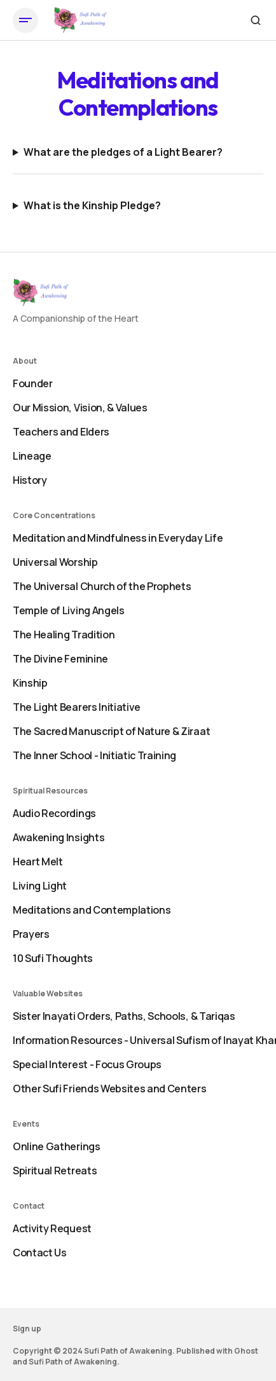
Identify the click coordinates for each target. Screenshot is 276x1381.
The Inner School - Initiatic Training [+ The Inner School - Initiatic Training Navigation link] (94, 755)
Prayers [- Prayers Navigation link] (31, 934)
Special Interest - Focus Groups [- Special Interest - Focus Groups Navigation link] (87, 1064)
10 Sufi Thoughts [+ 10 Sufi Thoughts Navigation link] (53, 958)
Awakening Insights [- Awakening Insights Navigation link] (58, 837)
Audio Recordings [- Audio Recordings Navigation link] (54, 813)
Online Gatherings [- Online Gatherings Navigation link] (56, 1146)
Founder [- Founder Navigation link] (33, 383)
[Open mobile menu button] (25, 20)
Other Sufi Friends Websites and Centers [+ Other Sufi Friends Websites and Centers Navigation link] (110, 1089)
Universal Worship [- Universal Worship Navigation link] (55, 562)
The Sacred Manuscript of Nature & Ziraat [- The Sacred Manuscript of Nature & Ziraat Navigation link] (111, 731)
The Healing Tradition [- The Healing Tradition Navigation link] (63, 635)
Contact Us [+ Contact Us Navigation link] (40, 1253)
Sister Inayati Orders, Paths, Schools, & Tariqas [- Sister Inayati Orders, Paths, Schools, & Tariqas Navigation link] (124, 1016)
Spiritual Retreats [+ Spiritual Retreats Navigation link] (55, 1171)
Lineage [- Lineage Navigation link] (32, 456)
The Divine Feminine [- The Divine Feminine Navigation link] (60, 659)
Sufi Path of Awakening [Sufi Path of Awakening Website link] (73, 1361)
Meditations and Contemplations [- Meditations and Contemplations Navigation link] (91, 910)
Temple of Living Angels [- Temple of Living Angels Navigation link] (69, 610)
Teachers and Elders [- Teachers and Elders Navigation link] (61, 432)
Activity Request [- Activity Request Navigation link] (52, 1228)
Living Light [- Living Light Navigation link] (40, 886)
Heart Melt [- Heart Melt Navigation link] (38, 862)
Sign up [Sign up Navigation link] (27, 1328)
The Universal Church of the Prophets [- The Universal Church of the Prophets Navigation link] (102, 586)
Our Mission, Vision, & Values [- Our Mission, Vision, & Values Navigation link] (80, 408)
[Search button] (255, 20)
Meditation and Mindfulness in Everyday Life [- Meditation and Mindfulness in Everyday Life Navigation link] (118, 538)
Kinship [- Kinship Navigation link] (30, 683)
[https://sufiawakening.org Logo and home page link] (80, 20)
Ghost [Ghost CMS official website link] (246, 1350)
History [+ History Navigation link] (30, 480)
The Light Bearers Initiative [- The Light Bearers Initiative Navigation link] (77, 707)
